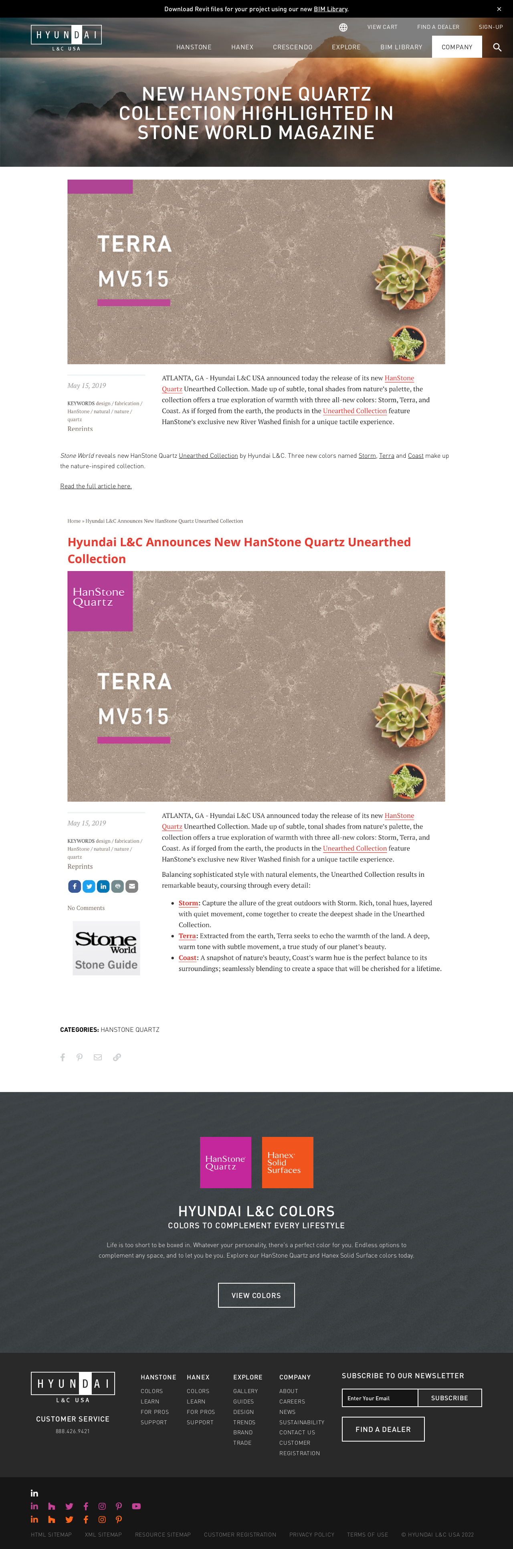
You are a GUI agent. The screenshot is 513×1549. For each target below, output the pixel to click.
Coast (416, 455)
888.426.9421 (73, 1430)
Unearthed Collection (208, 455)
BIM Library (330, 8)
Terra (386, 455)
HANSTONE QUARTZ (130, 1029)
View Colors (256, 1295)
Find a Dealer (383, 1429)
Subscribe (450, 1397)
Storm (367, 455)
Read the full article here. (96, 485)
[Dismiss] (499, 9)
